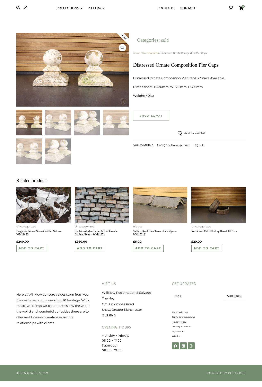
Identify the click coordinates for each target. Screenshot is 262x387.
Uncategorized (150, 53)
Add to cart (36, 252)
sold (165, 40)
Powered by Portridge (224, 378)
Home (136, 53)
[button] (122, 48)
